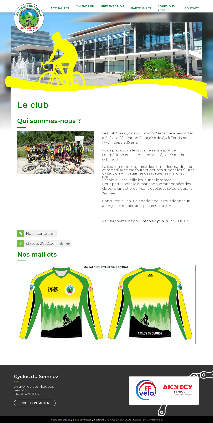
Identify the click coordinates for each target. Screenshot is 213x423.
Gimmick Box (155, 419)
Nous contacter (34, 403)
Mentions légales (60, 419)
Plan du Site (101, 419)
